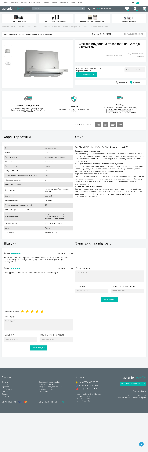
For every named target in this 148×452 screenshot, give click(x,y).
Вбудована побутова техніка (50, 387)
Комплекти (43, 392)
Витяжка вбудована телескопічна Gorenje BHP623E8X (86, 27)
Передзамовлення (135, 69)
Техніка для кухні (46, 384)
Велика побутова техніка (30, 27)
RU (133, 3)
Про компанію (34, 2)
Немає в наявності (133, 34)
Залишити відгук (38, 348)
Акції (80, 2)
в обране (135, 78)
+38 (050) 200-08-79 (88, 388)
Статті (73, 2)
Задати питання (109, 299)
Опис (21, 34)
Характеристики (10, 34)
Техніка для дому (46, 389)
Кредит (54, 2)
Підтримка (64, 2)
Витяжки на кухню (52, 27)
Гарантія (24, 2)
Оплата (5, 2)
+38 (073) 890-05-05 (88, 382)
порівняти (121, 78)
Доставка (14, 2)
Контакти (46, 2)
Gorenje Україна (9, 27)
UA (137, 3)
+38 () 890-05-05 (101, 9)
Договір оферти (139, 391)
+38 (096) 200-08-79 (88, 385)
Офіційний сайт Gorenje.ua (133, 383)
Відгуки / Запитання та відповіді (39, 34)
